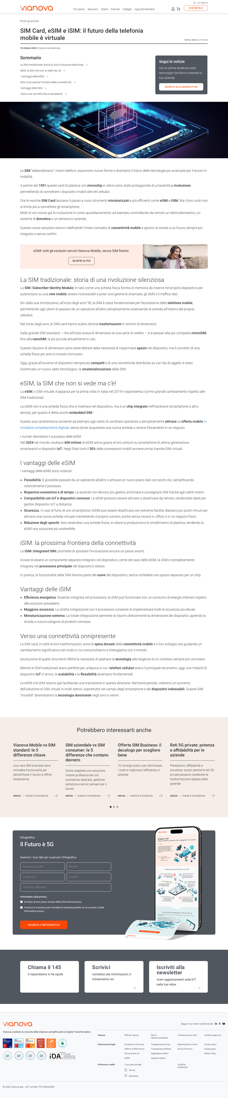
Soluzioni (93, 9)
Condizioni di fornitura (134, 1044)
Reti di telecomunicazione (159, 1036)
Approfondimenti (145, 9)
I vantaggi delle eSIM (32, 76)
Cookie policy (210, 1049)
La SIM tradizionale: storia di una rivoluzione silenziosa (51, 64)
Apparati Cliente (158, 1058)
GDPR (127, 1058)
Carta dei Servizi (131, 1053)
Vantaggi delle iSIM (31, 88)
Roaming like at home (187, 1044)
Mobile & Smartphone (49, 48)
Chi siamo (79, 9)
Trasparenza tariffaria (161, 1049)
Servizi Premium (185, 1049)
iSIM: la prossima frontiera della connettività (45, 82)
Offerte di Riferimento (134, 1049)
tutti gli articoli (29, 21)
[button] (111, 807)
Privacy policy (210, 1044)
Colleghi (127, 9)
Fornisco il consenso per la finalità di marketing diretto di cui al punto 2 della (64, 909)
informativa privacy (71, 901)
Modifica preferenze (183, 1065)
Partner (115, 9)
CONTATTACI (196, 8)
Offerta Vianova (131, 1035)
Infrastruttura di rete (187, 1035)
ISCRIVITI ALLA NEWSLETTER (181, 87)
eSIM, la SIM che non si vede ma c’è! (40, 70)
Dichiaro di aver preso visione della (53, 901)
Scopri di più (81, 260)
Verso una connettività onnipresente (41, 93)
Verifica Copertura (212, 1035)
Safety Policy (210, 1053)
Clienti (104, 9)
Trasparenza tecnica (160, 1044)
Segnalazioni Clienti (159, 1053)
